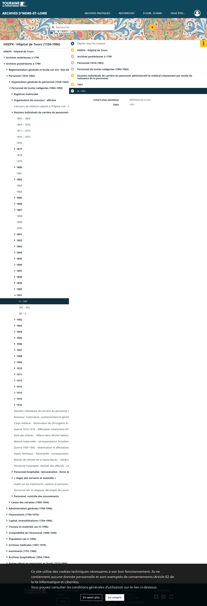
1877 (19, 149)
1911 (19, 374)
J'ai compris (115, 597)
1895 (19, 258)
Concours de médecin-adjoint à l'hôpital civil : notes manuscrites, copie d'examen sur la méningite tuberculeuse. (48, 106)
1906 (19, 344)
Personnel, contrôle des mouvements (36, 496)
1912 (19, 380)
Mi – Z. (23, 313)
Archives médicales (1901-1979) (27, 545)
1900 (19, 289)
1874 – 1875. (23, 136)
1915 (19, 398)
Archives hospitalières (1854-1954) (29, 557)
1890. (19, 228)
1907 (19, 350)
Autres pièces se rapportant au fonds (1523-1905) (38, 563)
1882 (19, 179)
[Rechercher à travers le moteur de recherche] (84, 27)
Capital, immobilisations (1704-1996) (30, 520)
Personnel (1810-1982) (22, 75)
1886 (19, 203)
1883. (19, 185)
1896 (19, 264)
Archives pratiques (97, 13)
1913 (19, 386)
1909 (19, 362)
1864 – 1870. (23, 124)
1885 (19, 197)
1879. (19, 161)
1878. (19, 155)
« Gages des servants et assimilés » (35, 478)
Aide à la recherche (63, 33)
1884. (19, 191)
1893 (19, 246)
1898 (19, 277)
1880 (19, 167)
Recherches (126, 13)
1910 (19, 368)
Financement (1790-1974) (24, 514)
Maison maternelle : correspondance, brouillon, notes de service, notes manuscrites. (48, 441)
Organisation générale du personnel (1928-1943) (40, 82)
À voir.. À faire (152, 13)
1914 (19, 392)
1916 (19, 404)
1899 (19, 283)
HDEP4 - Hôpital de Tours (18, 51)
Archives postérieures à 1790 (23, 63)
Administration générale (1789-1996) (30, 508)
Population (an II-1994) (22, 539)
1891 (19, 234)
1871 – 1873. (23, 130)
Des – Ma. (24, 307)
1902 (19, 319)
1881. (19, 173)
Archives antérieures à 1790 (22, 57)
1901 (19, 295)
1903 (19, 325)
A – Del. (23, 301)
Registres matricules (26, 94)
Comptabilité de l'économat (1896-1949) (33, 532)
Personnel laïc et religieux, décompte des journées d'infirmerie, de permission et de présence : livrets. (48, 490)
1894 (19, 252)
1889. (19, 222)
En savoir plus (91, 597)
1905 (19, 337)
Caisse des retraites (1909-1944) (30, 502)
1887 (19, 210)
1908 (19, 356)
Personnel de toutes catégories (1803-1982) (37, 88)
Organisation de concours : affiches (35, 100)
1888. (19, 216)
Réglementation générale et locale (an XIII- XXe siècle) (41, 69)
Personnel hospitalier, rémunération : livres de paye (45, 472)
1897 (19, 270)
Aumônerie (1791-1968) (22, 551)
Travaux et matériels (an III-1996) (28, 526)
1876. (19, 142)
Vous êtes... (178, 13)
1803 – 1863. (23, 118)
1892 (19, 240)
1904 (19, 331)
